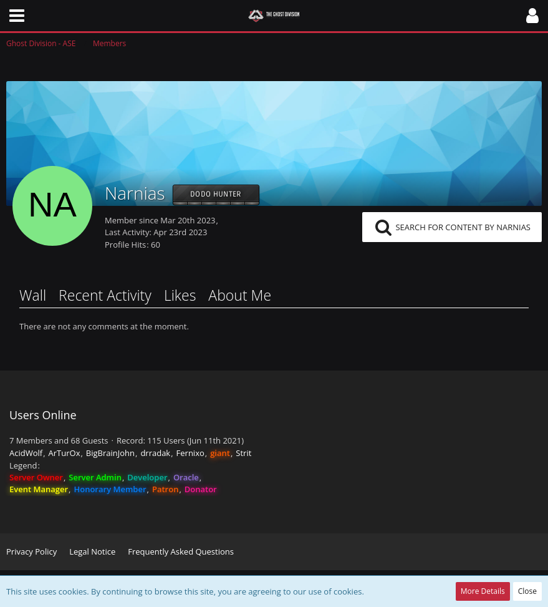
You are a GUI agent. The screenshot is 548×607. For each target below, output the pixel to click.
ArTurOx (64, 453)
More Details (483, 591)
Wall (32, 295)
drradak (155, 453)
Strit (243, 453)
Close (527, 591)
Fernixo (190, 453)
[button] (16, 16)
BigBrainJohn (110, 453)
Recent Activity (105, 295)
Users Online (43, 414)
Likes (180, 295)
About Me (239, 295)
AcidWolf (25, 453)
